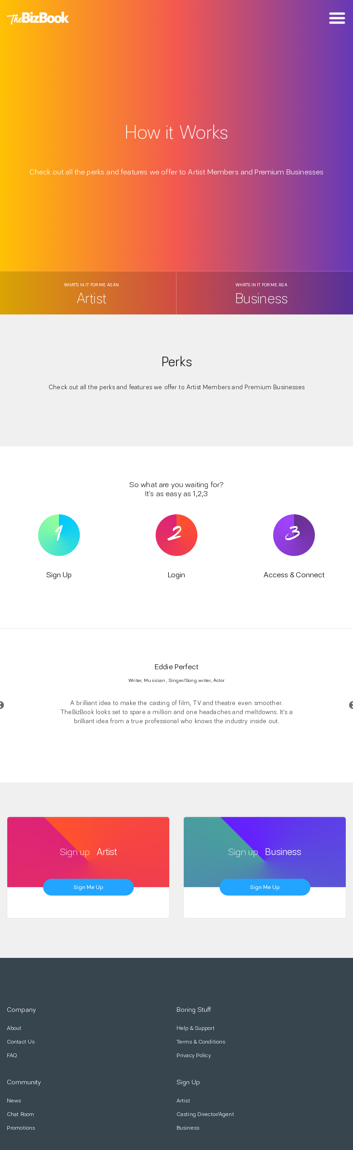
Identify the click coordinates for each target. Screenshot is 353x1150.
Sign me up (88, 887)
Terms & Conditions (200, 1042)
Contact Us (20, 1042)
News (14, 1100)
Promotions (21, 1128)
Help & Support (195, 1028)
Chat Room (20, 1114)
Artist (183, 1100)
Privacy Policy (193, 1055)
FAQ (12, 1055)
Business (187, 1128)
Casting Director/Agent (205, 1114)
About (14, 1028)
